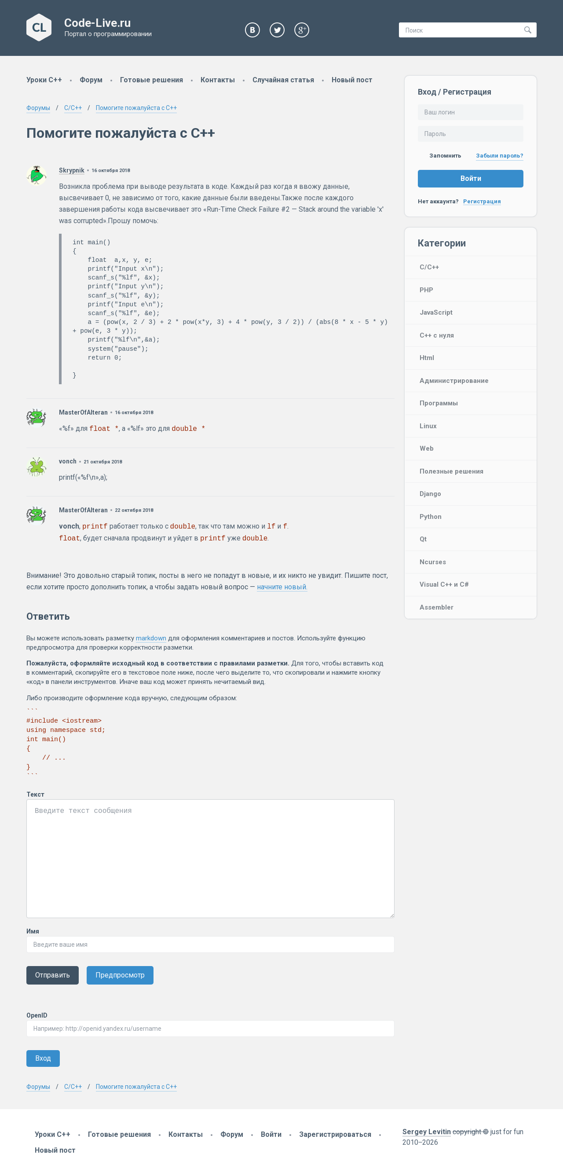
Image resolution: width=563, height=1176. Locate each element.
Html (427, 358)
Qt (423, 539)
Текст (35, 794)
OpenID (37, 1015)
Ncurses (433, 562)
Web (427, 448)
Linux (428, 426)
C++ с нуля (437, 335)
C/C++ (429, 267)
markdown (151, 638)
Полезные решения (451, 471)
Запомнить (439, 155)
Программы (439, 403)
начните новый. (282, 587)
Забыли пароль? (499, 155)
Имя (32, 931)
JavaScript (436, 312)
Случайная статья (283, 80)
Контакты (218, 80)
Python (431, 517)
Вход (43, 1058)
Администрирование (454, 381)
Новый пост (352, 80)
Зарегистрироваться (335, 1134)
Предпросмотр (120, 975)
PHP (426, 290)
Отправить (52, 975)
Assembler (436, 607)
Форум (91, 80)
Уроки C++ (44, 80)
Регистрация (482, 201)
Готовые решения (151, 80)
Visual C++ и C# (444, 584)
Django (430, 494)
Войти (471, 178)
